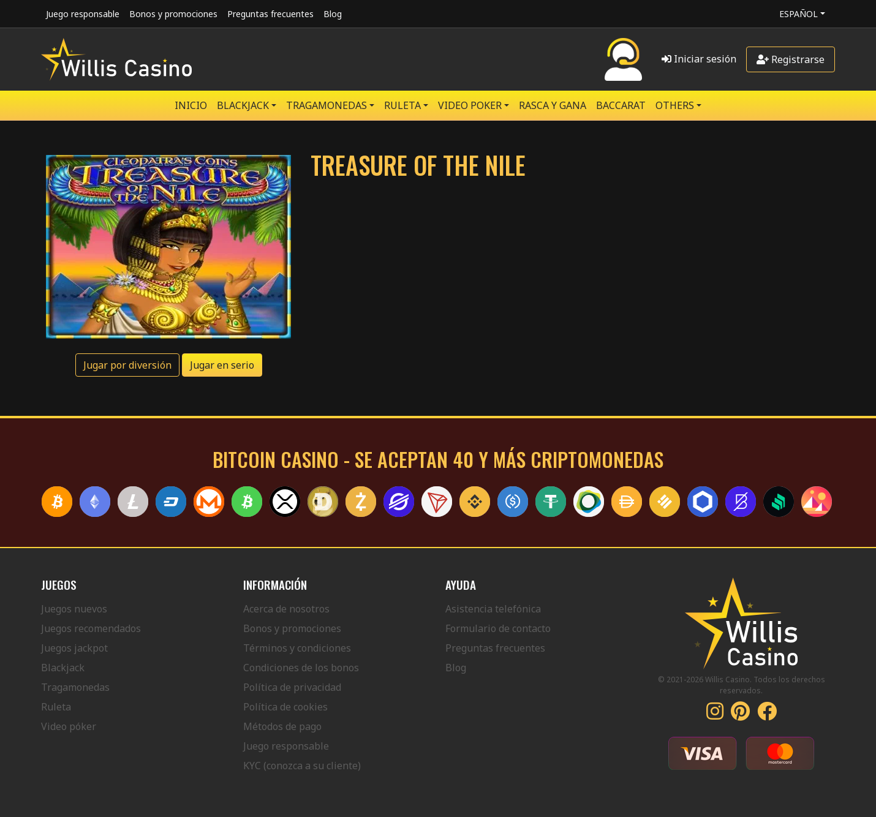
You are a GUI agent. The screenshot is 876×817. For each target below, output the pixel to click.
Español (798, 14)
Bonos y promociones (173, 14)
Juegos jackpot (74, 648)
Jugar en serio (222, 365)
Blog (332, 14)
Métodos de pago (282, 726)
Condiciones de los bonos (301, 667)
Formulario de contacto (498, 628)
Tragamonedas (75, 687)
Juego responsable (82, 14)
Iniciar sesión (699, 59)
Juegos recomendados (91, 628)
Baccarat (621, 105)
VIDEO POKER (470, 105)
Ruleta (56, 706)
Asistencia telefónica (493, 609)
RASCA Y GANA (552, 105)
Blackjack (63, 667)
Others (674, 105)
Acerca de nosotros (286, 609)
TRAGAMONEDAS (326, 105)
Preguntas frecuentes (270, 14)
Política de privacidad (292, 687)
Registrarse (791, 59)
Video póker (68, 726)
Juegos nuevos (74, 609)
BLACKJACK (243, 105)
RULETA (402, 105)
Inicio (191, 105)
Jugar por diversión (127, 365)
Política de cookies (285, 706)
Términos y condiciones (297, 648)
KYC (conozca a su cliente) (302, 765)
